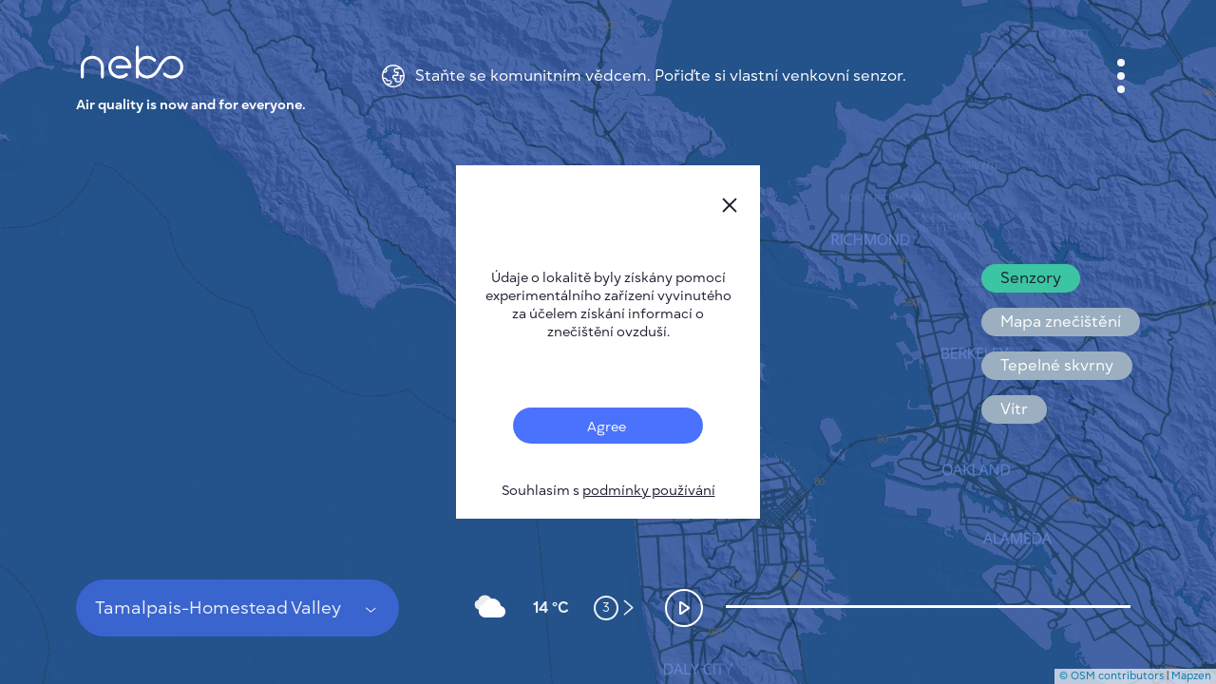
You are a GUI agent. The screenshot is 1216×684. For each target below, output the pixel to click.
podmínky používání (648, 491)
